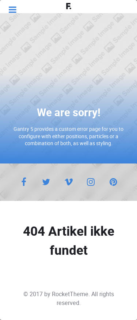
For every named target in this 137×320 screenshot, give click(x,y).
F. (69, 6)
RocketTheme (70, 294)
